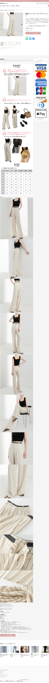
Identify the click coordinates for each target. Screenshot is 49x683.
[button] (21, 24)
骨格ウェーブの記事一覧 (15, 5)
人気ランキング (8, 5)
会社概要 (1, 671)
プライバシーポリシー (3, 674)
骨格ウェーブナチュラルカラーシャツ (6, 606)
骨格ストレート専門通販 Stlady (5, 681)
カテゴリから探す (2, 5)
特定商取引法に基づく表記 (4, 675)
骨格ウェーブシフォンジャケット (6, 609)
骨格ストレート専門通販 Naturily (17, 681)
